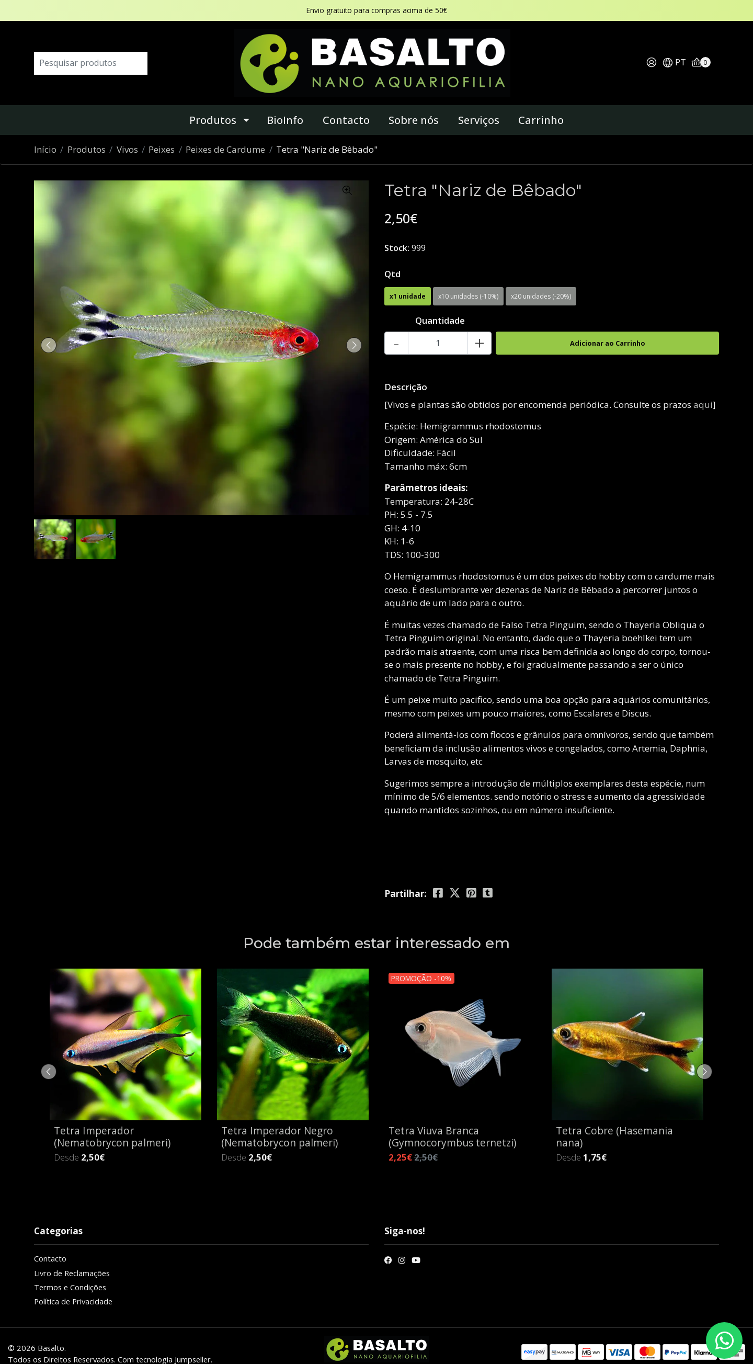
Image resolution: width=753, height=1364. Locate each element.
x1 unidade (408, 281)
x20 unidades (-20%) (541, 281)
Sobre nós (414, 105)
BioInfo (285, 105)
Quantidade (440, 306)
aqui (703, 389)
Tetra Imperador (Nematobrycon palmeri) (112, 1122)
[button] (674, 55)
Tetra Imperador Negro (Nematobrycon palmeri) (279, 1122)
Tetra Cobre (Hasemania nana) (614, 1122)
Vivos (127, 135)
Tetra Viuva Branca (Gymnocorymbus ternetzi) (452, 1122)
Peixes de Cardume (225, 135)
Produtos (212, 105)
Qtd (392, 259)
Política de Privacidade (73, 1286)
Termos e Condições (70, 1272)
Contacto (346, 105)
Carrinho (541, 105)
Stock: (396, 232)
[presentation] (52, 330)
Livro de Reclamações (72, 1258)
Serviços (478, 105)
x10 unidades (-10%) (468, 281)
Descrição (405, 372)
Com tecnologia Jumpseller (164, 1344)
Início (45, 135)
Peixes (162, 135)
